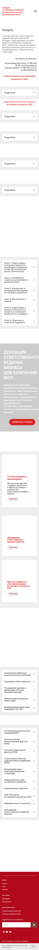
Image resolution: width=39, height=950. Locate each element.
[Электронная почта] (10, 932)
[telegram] (3, 932)
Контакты (5, 889)
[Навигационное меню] (35, 11)
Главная (4, 883)
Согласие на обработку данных (11, 914)
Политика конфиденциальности (11, 911)
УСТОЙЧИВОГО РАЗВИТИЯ (13, 10)
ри (4, 12)
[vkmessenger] (7, 932)
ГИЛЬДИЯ (6, 8)
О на (3, 886)
